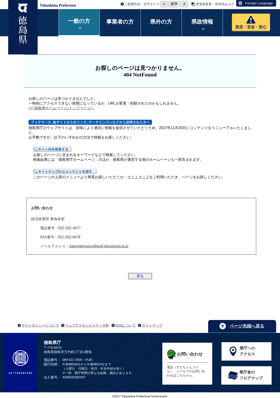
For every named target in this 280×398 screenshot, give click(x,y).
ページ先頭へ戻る (247, 326)
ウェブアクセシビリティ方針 (87, 325)
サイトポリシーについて (40, 325)
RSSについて (125, 325)
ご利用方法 (132, 4)
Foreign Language (259, 3)
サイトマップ (138, 177)
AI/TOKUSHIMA (20, 362)
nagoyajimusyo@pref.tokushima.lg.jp (99, 246)
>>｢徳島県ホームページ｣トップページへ (62, 108)
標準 (174, 4)
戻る (140, 276)
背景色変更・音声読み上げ (215, 4)
